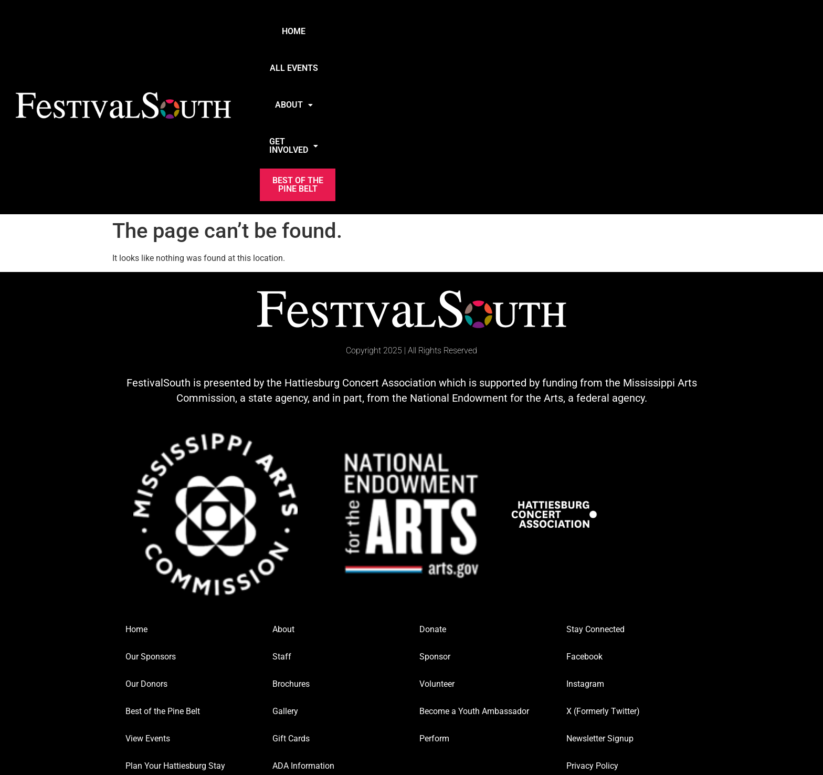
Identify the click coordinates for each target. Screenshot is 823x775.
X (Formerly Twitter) (603, 560)
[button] (496, 31)
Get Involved (575, 31)
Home (364, 31)
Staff (281, 505)
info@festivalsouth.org (160, 684)
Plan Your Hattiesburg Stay (175, 615)
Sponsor (434, 505)
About (496, 31)
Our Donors (146, 533)
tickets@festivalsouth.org (458, 684)
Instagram (585, 533)
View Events (147, 587)
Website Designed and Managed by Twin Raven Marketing (411, 717)
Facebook (584, 505)
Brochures (291, 533)
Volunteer (437, 533)
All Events (427, 31)
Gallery (285, 560)
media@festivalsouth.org (604, 684)
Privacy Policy (592, 615)
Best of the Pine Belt (676, 31)
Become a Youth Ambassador (474, 560)
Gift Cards (291, 587)
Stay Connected (595, 478)
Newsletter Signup (600, 587)
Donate (432, 478)
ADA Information (303, 615)
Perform (434, 587)
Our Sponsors (150, 505)
